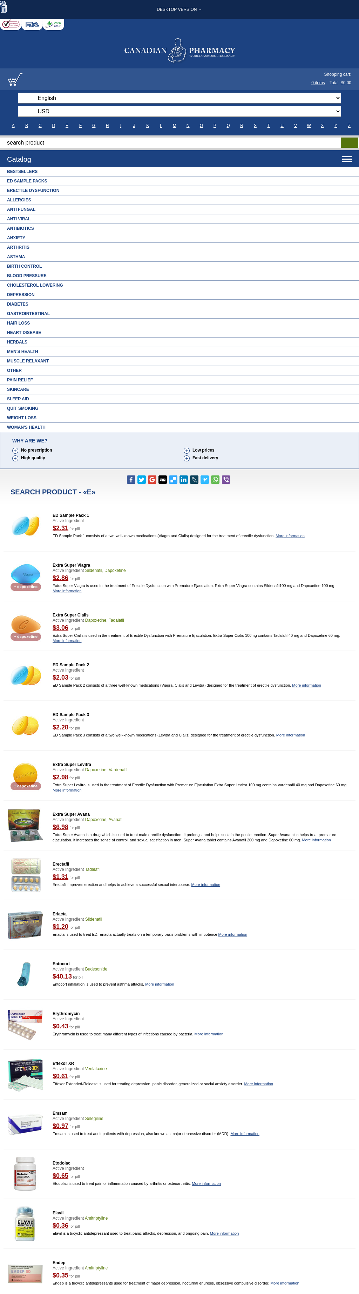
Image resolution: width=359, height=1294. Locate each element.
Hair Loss (18, 323)
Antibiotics (20, 228)
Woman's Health (26, 427)
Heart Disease (24, 332)
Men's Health (22, 351)
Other (14, 370)
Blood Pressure (27, 275)
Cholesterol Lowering (35, 285)
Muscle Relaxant (28, 361)
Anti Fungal (21, 209)
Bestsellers (22, 171)
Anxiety (16, 237)
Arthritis (18, 247)
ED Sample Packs (27, 181)
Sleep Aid (18, 398)
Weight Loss (21, 417)
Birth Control (24, 266)
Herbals (17, 342)
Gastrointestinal (28, 313)
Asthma (16, 256)
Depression (21, 294)
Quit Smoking (22, 408)
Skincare (18, 389)
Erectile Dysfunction (33, 190)
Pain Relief (20, 380)
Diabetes (17, 304)
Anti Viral (19, 218)
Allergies (19, 200)
